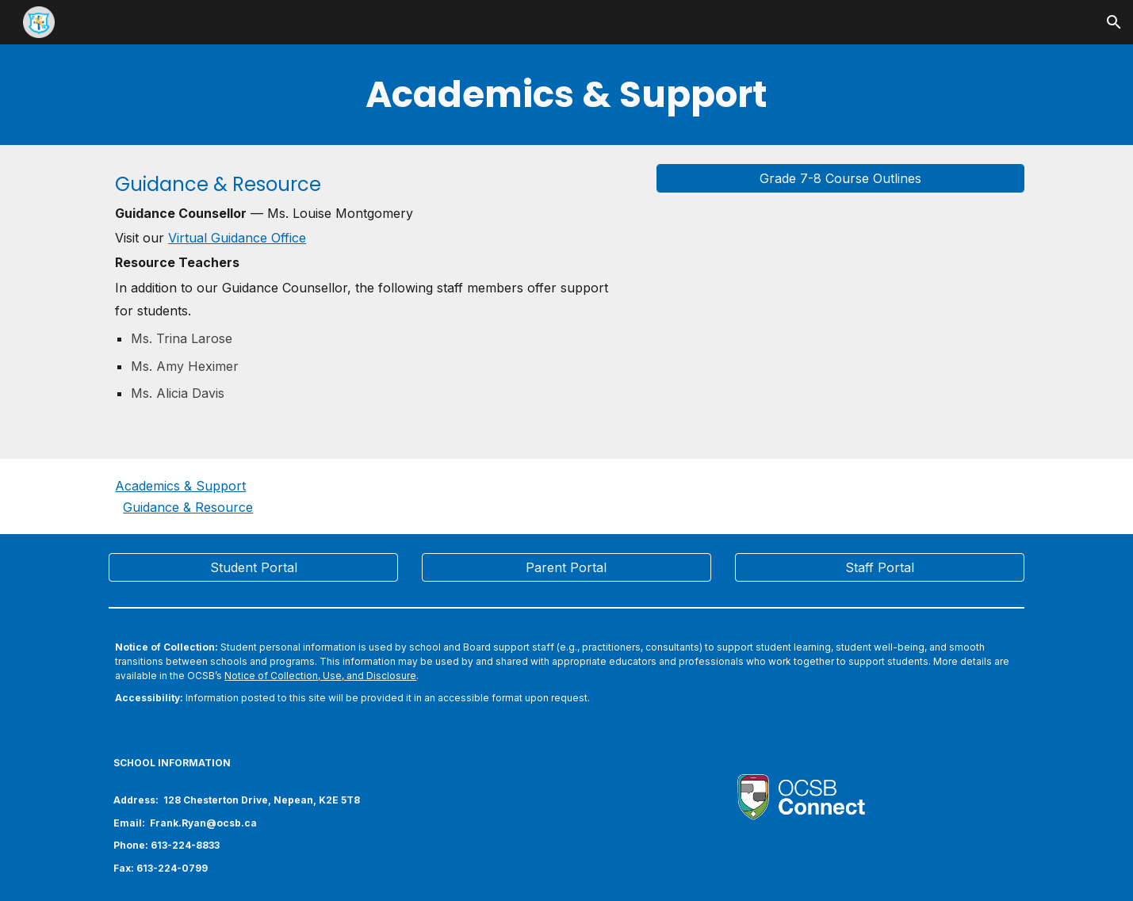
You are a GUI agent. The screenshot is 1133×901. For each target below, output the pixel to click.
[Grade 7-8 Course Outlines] (840, 178)
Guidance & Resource (188, 507)
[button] (1114, 22)
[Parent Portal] (566, 567)
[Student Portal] (253, 567)
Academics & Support (180, 486)
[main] (566, 94)
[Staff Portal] (880, 567)
